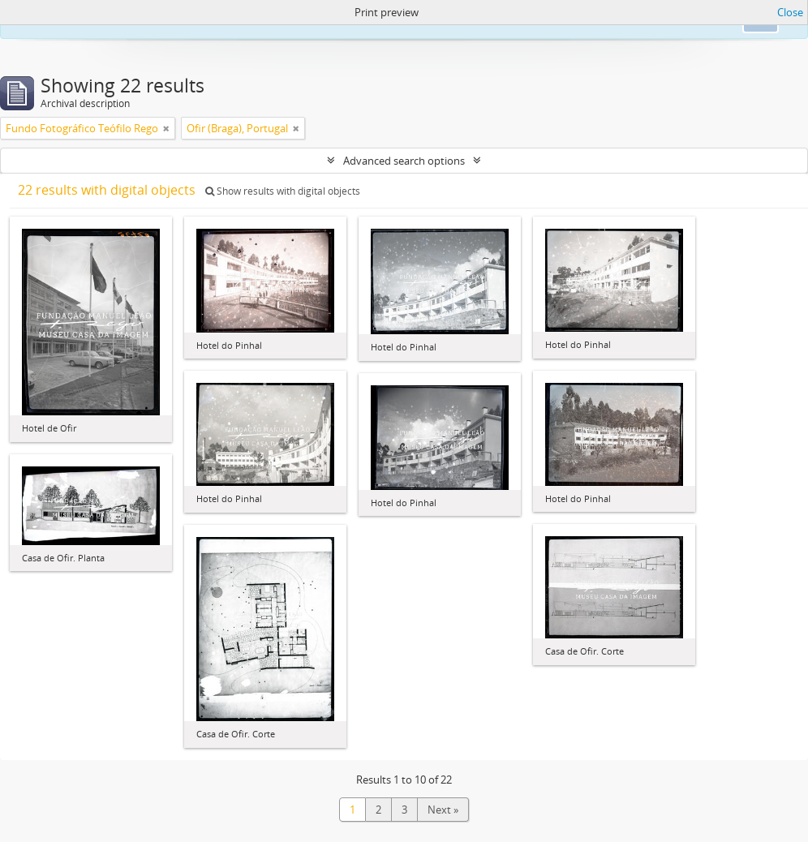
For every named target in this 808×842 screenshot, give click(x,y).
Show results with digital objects (282, 191)
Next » (443, 809)
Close (790, 12)
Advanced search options (404, 160)
